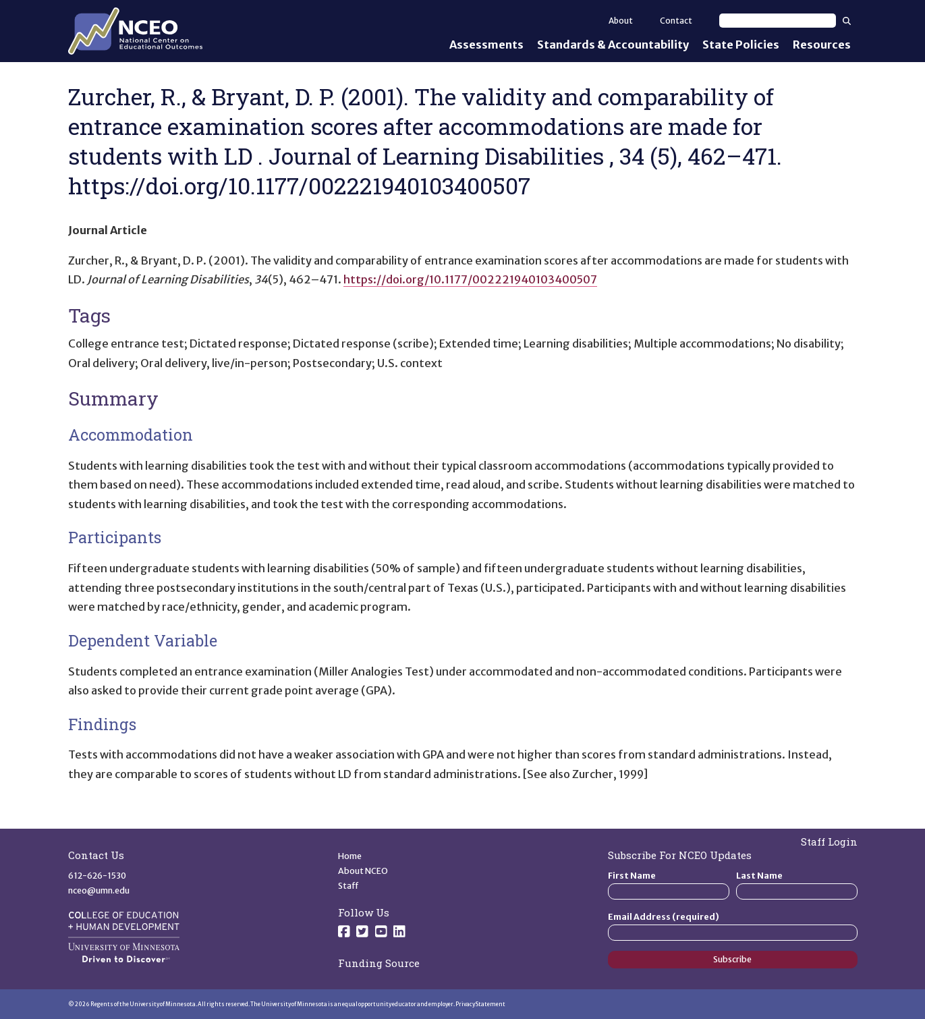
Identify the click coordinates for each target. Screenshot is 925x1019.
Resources (822, 44)
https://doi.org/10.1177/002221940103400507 (470, 279)
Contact (676, 21)
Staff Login (829, 841)
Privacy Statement (480, 1004)
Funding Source (379, 963)
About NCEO (363, 871)
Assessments (486, 44)
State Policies (740, 44)
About (621, 21)
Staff (348, 886)
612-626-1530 (97, 876)
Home (350, 856)
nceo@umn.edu (99, 890)
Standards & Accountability (613, 44)
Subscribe (732, 959)
